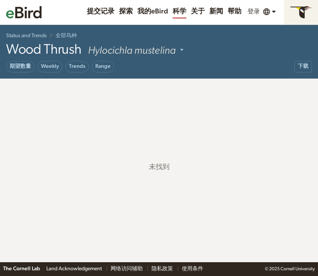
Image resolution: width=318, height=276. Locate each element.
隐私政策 (163, 268)
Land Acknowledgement (74, 268)
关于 (198, 11)
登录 (254, 11)
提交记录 (100, 11)
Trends (77, 66)
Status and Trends (26, 35)
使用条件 (192, 268)
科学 (179, 11)
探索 (126, 11)
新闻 (216, 11)
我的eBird (152, 11)
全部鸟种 (66, 35)
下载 (303, 66)
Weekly (50, 66)
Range (103, 66)
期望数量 (20, 66)
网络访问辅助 (127, 268)
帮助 (234, 11)
